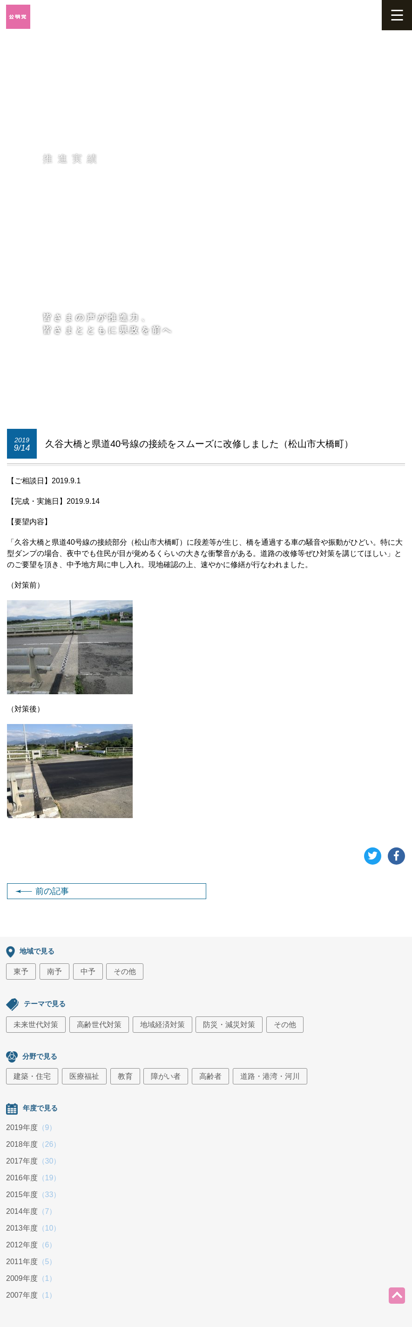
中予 (88, 971)
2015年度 (33, 1194)
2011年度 (31, 1262)
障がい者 (166, 1076)
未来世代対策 (36, 1025)
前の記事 (42, 891)
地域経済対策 (162, 1025)
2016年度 (33, 1178)
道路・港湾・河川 (270, 1076)
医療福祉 (84, 1076)
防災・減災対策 (229, 1025)
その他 (125, 971)
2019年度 (31, 1127)
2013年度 (33, 1228)
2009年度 (31, 1278)
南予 (54, 971)
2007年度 (31, 1295)
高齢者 (210, 1076)
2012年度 (31, 1245)
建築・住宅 (32, 1076)
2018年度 (33, 1144)
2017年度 (33, 1161)
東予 (21, 971)
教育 (125, 1076)
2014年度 (31, 1211)
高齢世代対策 (99, 1025)
